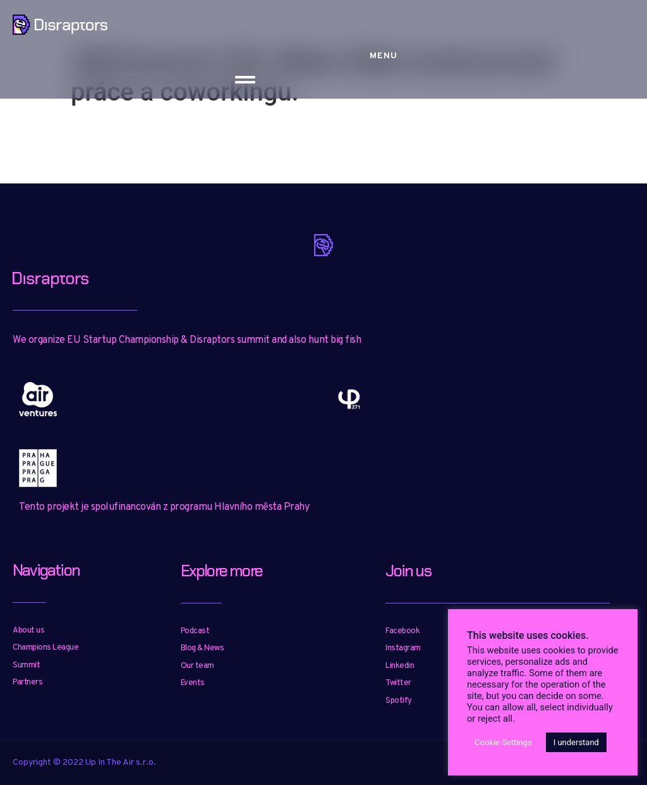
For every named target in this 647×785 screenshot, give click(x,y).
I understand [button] (576, 742)
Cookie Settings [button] (503, 742)
